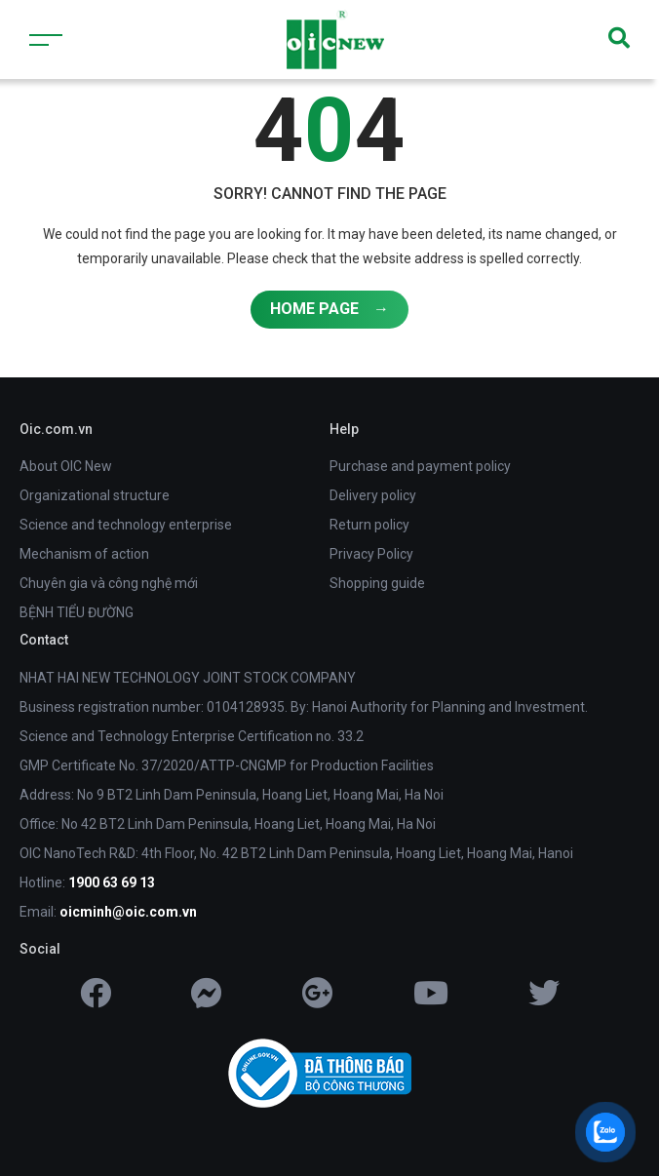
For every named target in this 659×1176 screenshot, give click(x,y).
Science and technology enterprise (125, 524)
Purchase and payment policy (420, 466)
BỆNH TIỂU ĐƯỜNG (76, 612)
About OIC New (65, 466)
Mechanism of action (84, 554)
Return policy (369, 524)
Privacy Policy (371, 554)
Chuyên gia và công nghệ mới (108, 583)
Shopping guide (377, 583)
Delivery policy (373, 495)
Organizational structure (94, 495)
